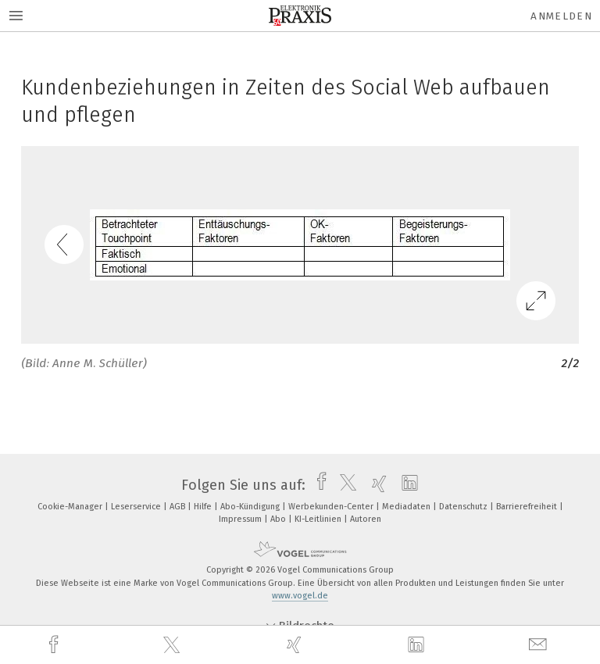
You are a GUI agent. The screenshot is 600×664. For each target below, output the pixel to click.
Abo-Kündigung (251, 507)
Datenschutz (464, 507)
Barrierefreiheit (527, 507)
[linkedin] (418, 645)
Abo (279, 519)
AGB (179, 507)
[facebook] (55, 645)
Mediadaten (407, 507)
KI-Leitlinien (319, 519)
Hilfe (204, 507)
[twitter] (173, 645)
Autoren (365, 519)
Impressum (241, 519)
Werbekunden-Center (332, 507)
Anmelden (561, 16)
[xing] (296, 645)
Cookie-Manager (71, 507)
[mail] (540, 645)
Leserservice (137, 507)
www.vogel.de (300, 596)
